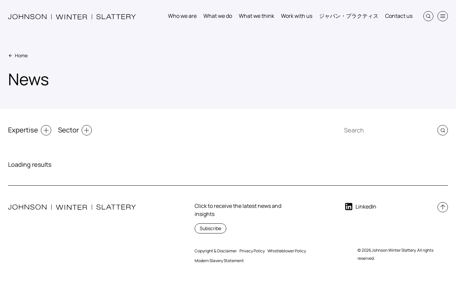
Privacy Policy (252, 251)
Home (18, 55)
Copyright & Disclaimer (216, 251)
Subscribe (210, 228)
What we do (217, 16)
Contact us (398, 16)
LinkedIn (360, 206)
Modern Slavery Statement (219, 260)
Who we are (182, 16)
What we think (256, 16)
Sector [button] (75, 130)
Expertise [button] (29, 130)
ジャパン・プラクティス (348, 16)
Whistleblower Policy (286, 251)
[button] (428, 16)
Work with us (296, 16)
